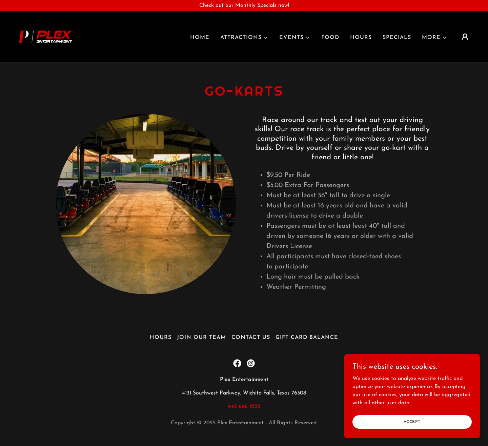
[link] (45, 36)
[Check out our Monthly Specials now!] (244, 5)
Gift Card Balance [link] (307, 337)
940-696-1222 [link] (244, 406)
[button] (244, 38)
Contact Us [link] (250, 337)
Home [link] (199, 37)
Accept (412, 426)
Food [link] (330, 37)
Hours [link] (361, 37)
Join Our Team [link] (201, 337)
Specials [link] (397, 37)
